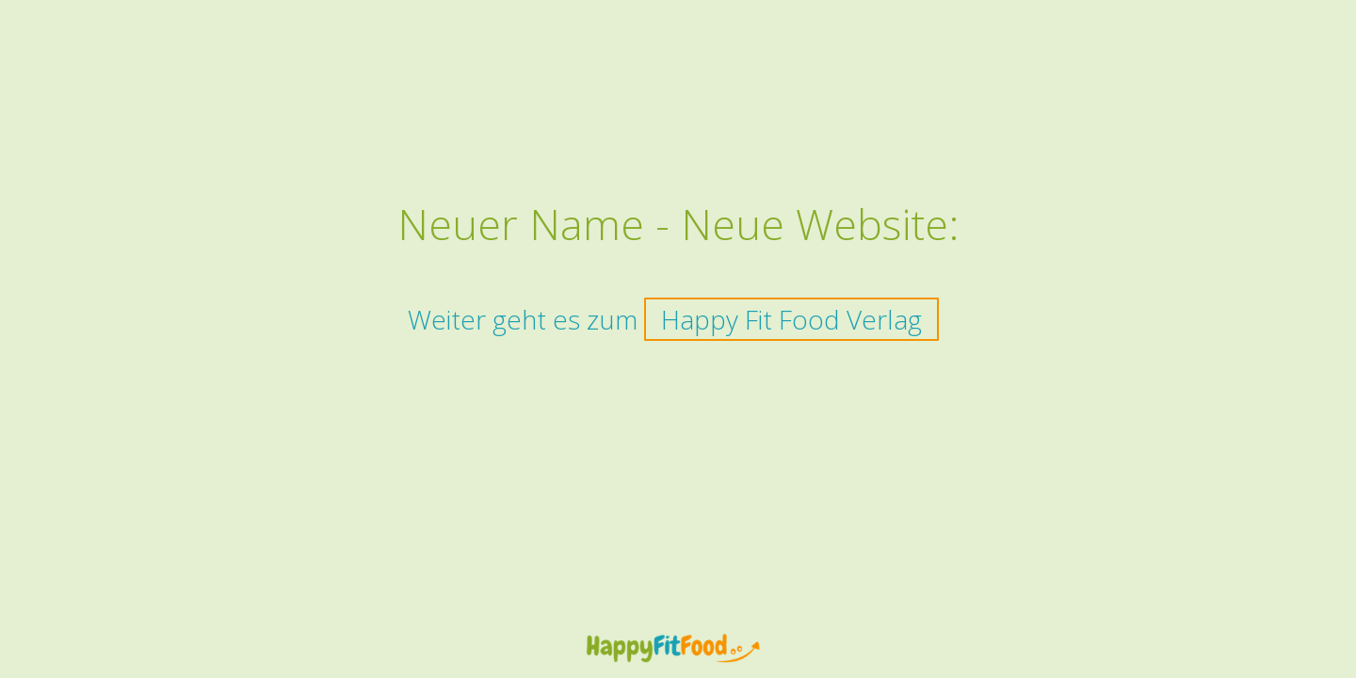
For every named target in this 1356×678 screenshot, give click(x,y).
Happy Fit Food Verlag (791, 319)
